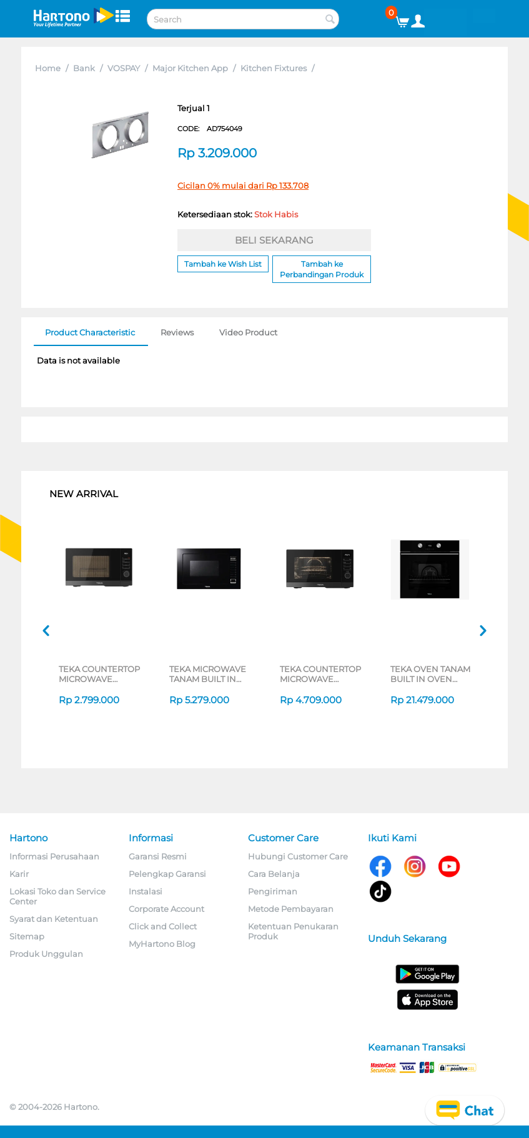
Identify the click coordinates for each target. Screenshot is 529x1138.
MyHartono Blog (162, 944)
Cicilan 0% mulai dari (243, 185)
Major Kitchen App (190, 68)
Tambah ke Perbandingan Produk (321, 269)
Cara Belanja (274, 874)
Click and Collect (163, 926)
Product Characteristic (90, 332)
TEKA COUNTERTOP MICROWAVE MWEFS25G (99, 674)
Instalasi (145, 891)
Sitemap (26, 936)
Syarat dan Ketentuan (53, 919)
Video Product (248, 332)
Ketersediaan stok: (237, 214)
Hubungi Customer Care (298, 856)
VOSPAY (123, 68)
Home (48, 68)
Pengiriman (272, 891)
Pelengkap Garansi (167, 874)
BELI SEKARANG (274, 240)
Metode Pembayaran (291, 909)
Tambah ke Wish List (223, 264)
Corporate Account (166, 909)
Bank (84, 68)
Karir (19, 874)
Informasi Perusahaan (54, 856)
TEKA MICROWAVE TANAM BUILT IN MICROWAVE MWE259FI (207, 674)
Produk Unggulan (46, 954)
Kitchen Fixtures (273, 68)
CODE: (209, 128)
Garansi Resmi (158, 856)
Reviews (177, 332)
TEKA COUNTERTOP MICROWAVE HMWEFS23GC (320, 674)
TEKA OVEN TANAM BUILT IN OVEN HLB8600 (430, 674)
